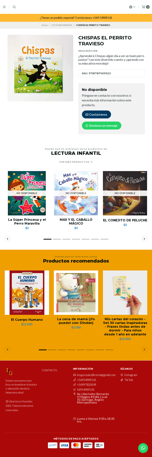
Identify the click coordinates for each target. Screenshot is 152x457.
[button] (47, 239)
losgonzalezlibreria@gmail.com (94, 375)
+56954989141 (84, 380)
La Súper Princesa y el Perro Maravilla (27, 221)
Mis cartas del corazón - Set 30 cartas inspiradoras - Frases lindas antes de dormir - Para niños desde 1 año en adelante (125, 326)
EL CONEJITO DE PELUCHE (125, 220)
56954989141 (83, 389)
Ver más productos (76, 162)
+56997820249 (84, 384)
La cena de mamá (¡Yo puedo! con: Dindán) (76, 321)
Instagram (128, 375)
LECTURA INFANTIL (62, 25)
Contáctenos (96, 114)
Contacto (49, 370)
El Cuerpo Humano (27, 320)
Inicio (45, 25)
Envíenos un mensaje (101, 125)
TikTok (126, 380)
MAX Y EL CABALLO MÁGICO (76, 221)
